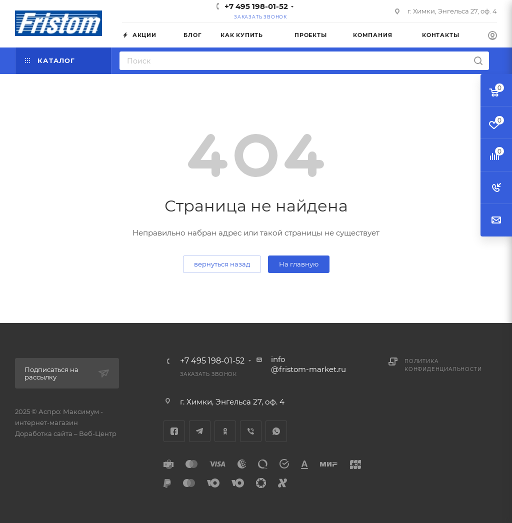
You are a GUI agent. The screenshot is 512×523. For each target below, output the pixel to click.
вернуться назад (222, 264)
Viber (251, 431)
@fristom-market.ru (308, 369)
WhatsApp (276, 431)
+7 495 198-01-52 (256, 6)
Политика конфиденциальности (443, 365)
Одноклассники (225, 431)
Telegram (199, 431)
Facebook (174, 431)
